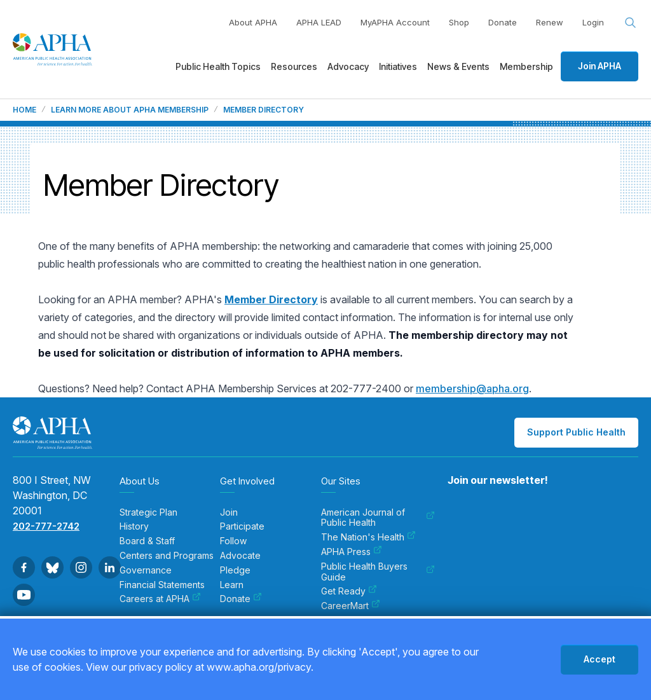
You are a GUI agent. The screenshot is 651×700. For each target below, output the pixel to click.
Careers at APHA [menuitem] (160, 599)
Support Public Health (576, 432)
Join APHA (599, 65)
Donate (502, 22)
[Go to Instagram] (81, 567)
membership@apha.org (472, 388)
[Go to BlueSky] (52, 567)
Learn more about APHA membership (130, 110)
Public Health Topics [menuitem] (218, 66)
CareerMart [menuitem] (350, 606)
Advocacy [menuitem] (348, 66)
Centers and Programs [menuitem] (167, 556)
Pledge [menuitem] (235, 570)
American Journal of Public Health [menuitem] (378, 517)
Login (593, 22)
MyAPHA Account (395, 22)
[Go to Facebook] (24, 567)
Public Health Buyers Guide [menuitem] (378, 571)
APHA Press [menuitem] (351, 552)
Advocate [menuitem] (240, 556)
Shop (459, 22)
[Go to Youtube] (24, 595)
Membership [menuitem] (526, 66)
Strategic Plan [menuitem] (148, 512)
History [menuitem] (134, 526)
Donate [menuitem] (241, 599)
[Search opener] (630, 23)
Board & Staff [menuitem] (147, 541)
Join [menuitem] (229, 512)
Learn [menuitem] (231, 585)
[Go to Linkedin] (110, 567)
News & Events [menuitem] (458, 66)
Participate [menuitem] (242, 526)
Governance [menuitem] (146, 570)
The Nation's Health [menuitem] (368, 537)
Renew (549, 22)
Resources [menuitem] (294, 66)
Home (24, 110)
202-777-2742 (46, 526)
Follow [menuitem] (233, 541)
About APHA (253, 22)
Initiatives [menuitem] (398, 66)
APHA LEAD (318, 22)
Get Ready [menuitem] (349, 591)
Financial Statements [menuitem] (162, 585)
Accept (599, 659)
